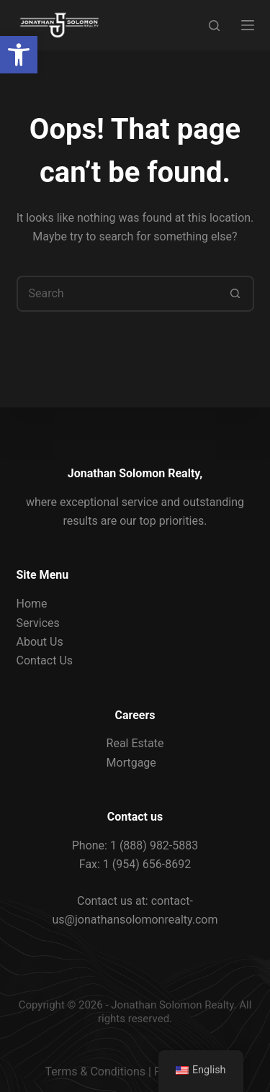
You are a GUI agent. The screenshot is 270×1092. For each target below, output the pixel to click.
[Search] (214, 25)
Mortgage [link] (131, 763)
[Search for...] (117, 294)
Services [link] (38, 623)
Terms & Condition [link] (92, 1071)
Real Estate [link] (135, 743)
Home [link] (32, 603)
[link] (18, 54)
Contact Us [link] (45, 660)
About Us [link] (40, 642)
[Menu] (247, 25)
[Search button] (236, 294)
